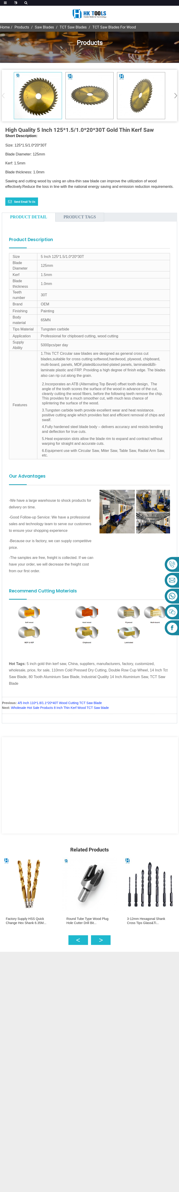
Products (22, 27)
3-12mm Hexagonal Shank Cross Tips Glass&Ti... (146, 921)
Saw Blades (44, 27)
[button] (174, 95)
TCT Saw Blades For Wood (114, 27)
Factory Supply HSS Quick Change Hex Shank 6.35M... (26, 921)
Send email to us (24, 201)
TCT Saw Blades (73, 27)
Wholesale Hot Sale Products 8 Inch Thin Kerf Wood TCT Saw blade (60, 708)
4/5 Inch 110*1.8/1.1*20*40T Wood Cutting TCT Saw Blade (60, 703)
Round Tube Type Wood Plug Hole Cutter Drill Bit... (87, 921)
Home (5, 27)
